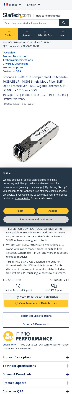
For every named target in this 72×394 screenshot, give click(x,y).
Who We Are (45, 34)
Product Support (13, 67)
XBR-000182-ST (30, 46)
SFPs (46, 42)
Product (9, 34)
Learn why (9, 344)
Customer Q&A (12, 71)
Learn (63, 34)
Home (6, 42)
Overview (9, 52)
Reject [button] (19, 210)
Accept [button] (52, 210)
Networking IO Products (27, 42)
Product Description (15, 56)
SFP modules (10, 46)
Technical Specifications (18, 60)
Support (27, 34)
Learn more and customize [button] (36, 219)
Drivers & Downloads (15, 63)
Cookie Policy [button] (22, 198)
